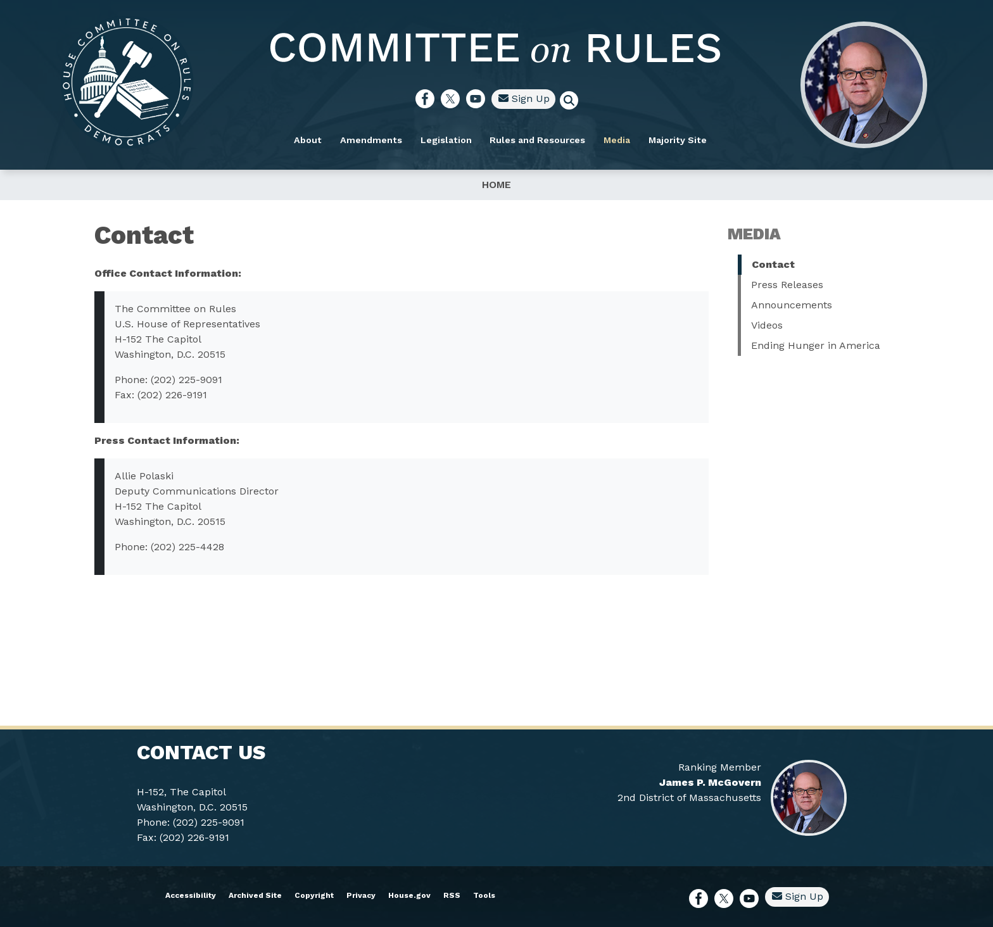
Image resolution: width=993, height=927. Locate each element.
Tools (484, 895)
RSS (451, 895)
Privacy (361, 895)
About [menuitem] (308, 140)
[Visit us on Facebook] (428, 98)
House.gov (409, 895)
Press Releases (787, 285)
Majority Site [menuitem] (677, 140)
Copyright (314, 895)
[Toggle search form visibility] (573, 102)
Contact (773, 264)
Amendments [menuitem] (371, 140)
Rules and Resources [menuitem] (537, 140)
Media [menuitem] (617, 140)
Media (754, 233)
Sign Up (524, 98)
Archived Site (255, 895)
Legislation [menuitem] (446, 140)
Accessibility (190, 895)
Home (496, 185)
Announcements (791, 305)
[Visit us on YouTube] (478, 98)
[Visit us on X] (453, 98)
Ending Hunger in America (815, 345)
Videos (767, 325)
